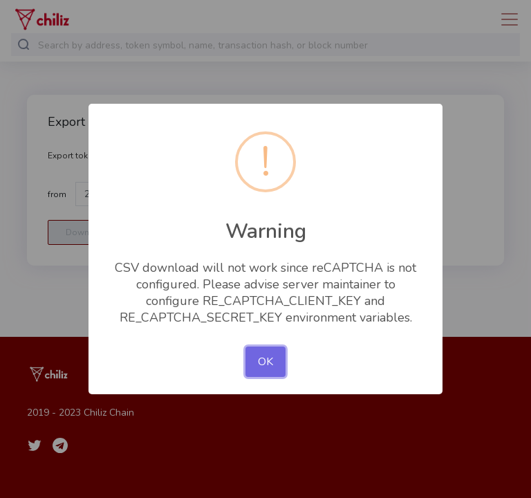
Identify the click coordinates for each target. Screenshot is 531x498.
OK (265, 361)
